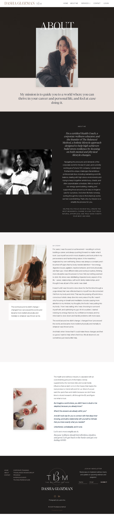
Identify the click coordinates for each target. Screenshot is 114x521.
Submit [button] (104, 489)
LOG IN (106, 3)
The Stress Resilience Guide (21, 487)
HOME (65, 3)
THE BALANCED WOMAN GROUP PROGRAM (23, 481)
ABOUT (6, 480)
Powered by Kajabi (57, 517)
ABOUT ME (74, 3)
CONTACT (96, 3)
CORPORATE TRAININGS (21, 477)
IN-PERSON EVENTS (19, 484)
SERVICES (85, 3)
